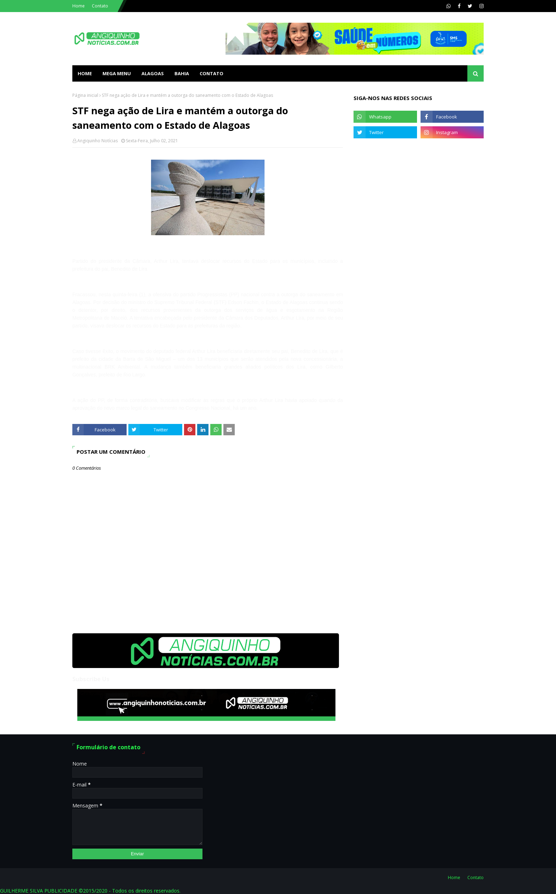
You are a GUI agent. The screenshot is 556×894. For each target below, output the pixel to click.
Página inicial (85, 95)
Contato (100, 6)
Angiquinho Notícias (97, 141)
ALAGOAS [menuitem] (152, 73)
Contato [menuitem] (211, 73)
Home (78, 6)
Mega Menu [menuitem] (116, 73)
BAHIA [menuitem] (181, 73)
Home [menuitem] (85, 73)
